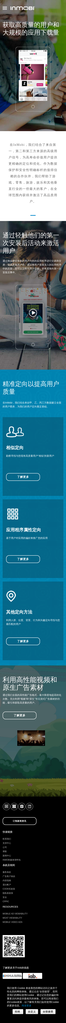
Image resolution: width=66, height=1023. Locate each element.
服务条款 (7, 872)
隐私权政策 (8, 893)
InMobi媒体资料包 (12, 860)
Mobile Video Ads (12, 922)
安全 (5, 897)
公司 (5, 847)
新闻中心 (7, 855)
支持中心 (7, 843)
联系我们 (7, 839)
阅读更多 (26, 1005)
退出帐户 (7, 884)
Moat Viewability (12, 918)
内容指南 (7, 880)
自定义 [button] (32, 1011)
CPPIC (6, 901)
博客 (5, 851)
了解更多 (23, 477)
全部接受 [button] (48, 1011)
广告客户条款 (9, 876)
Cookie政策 (9, 889)
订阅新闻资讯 (19, 821)
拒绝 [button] (18, 1011)
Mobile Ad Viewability (15, 913)
